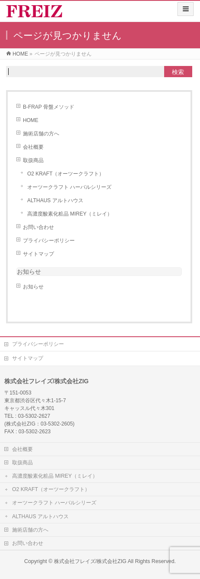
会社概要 (33, 147)
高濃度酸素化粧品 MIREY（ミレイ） (69, 214)
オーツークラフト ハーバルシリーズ (69, 187)
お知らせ (29, 271)
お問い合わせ (38, 227)
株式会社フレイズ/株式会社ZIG (90, 561)
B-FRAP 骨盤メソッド (48, 107)
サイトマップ (38, 254)
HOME (30, 120)
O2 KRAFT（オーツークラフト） (66, 174)
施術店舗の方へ (41, 134)
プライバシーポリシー (49, 241)
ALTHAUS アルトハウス (55, 200)
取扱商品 (33, 160)
